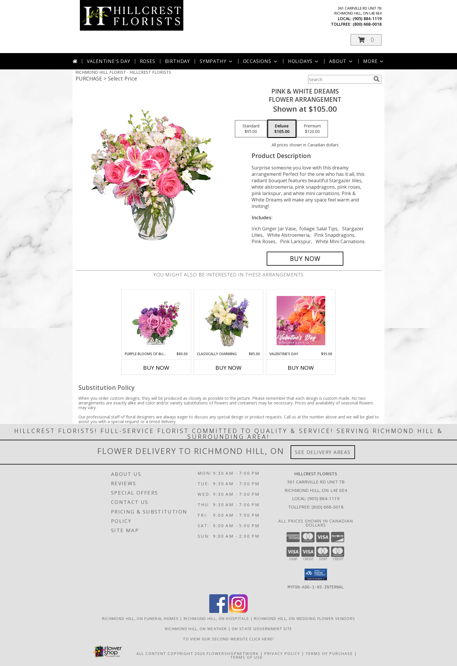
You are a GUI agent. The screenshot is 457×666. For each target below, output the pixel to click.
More (373, 61)
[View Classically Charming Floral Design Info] (228, 320)
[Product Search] (339, 79)
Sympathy (216, 61)
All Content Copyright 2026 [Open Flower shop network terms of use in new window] (170, 653)
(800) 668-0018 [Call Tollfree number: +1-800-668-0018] (328, 507)
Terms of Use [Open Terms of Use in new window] (247, 657)
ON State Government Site (262, 628)
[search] (376, 79)
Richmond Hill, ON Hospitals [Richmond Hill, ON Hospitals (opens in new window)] (216, 618)
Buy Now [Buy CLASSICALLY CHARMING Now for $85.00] (228, 367)
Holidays (303, 61)
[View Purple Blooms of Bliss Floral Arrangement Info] (156, 320)
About (341, 61)
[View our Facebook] (218, 611)
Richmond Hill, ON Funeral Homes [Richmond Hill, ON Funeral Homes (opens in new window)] (140, 618)
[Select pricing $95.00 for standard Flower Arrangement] (251, 128)
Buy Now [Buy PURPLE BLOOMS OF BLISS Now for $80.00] (156, 367)
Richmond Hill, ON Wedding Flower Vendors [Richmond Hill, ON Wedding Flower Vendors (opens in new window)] (304, 618)
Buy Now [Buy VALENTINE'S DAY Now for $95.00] (301, 367)
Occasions (260, 61)
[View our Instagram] (238, 611)
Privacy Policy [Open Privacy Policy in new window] (282, 653)
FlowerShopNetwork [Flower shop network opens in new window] (233, 653)
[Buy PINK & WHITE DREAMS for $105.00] (305, 259)
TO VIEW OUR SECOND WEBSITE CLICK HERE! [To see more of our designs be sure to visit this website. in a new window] (228, 638)
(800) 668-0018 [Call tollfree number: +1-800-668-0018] (367, 24)
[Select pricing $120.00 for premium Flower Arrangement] (312, 128)
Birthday (177, 61)
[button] (366, 39)
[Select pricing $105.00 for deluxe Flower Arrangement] (282, 128)
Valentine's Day (108, 61)
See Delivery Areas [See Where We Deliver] (323, 452)
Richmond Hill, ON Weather (196, 628)
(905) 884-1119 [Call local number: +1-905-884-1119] (367, 18)
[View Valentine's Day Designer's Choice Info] (301, 320)
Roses (147, 61)
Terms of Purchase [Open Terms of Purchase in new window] (329, 653)
